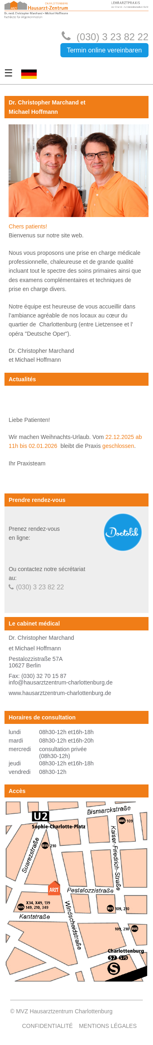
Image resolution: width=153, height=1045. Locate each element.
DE (25, 83)
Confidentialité (47, 1026)
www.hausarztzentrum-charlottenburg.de (60, 693)
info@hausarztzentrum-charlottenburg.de (61, 682)
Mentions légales (108, 1026)
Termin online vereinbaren (104, 50)
